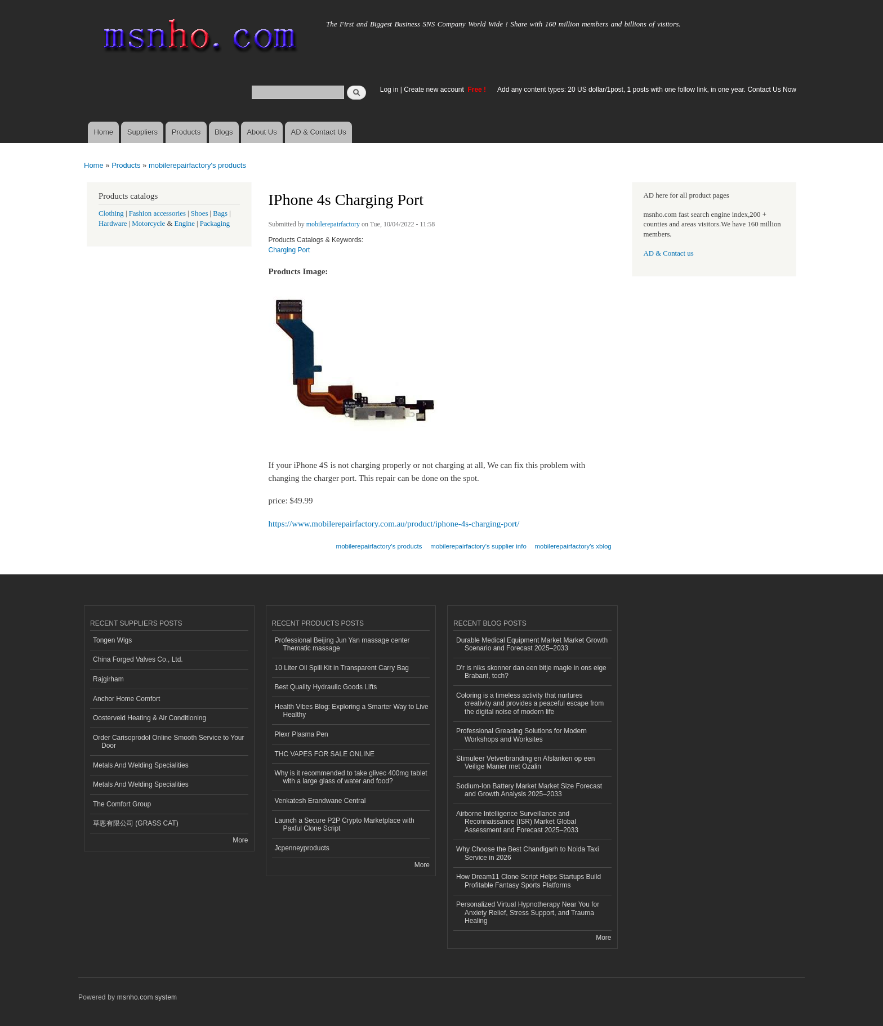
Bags (220, 213)
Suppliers (142, 132)
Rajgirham (108, 679)
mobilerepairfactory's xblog (573, 546)
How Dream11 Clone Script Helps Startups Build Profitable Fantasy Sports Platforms (528, 881)
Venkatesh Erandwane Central (320, 801)
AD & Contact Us (318, 132)
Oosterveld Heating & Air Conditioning (149, 718)
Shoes (199, 213)
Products (186, 132)
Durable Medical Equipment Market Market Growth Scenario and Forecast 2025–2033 (532, 644)
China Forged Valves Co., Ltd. (138, 659)
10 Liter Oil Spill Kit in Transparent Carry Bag (342, 668)
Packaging (215, 223)
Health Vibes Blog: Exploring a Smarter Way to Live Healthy (352, 711)
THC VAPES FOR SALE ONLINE (325, 754)
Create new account (435, 89)
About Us (262, 132)
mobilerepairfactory (333, 224)
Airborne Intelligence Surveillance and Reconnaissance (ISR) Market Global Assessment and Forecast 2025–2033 (517, 822)
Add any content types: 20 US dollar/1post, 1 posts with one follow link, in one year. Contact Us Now (646, 89)
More (240, 840)
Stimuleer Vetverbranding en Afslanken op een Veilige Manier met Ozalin (525, 762)
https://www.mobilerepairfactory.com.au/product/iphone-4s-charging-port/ (394, 523)
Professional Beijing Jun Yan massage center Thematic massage (342, 644)
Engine (185, 223)
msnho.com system (147, 997)
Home (103, 132)
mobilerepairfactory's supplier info (478, 546)
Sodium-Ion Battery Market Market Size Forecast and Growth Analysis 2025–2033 (529, 790)
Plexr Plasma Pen (301, 734)
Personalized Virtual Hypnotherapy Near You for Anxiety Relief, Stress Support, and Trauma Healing (527, 912)
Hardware (113, 223)
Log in (389, 89)
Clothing (111, 213)
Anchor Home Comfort (126, 699)
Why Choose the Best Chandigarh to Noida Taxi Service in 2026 (527, 853)
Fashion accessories (157, 213)
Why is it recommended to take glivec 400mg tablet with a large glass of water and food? (351, 777)
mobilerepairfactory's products (197, 165)
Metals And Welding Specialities (141, 765)
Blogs (224, 132)
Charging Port (289, 250)
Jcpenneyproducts (302, 848)
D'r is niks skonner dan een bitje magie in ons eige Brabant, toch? (531, 672)
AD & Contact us (669, 253)
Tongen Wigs (112, 640)
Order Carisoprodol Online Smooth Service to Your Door (168, 742)
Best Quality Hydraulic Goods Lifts (326, 687)
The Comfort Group (122, 804)
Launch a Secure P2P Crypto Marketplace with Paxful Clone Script (344, 824)
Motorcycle (148, 223)
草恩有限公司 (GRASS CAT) (136, 823)
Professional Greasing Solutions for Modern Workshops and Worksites (521, 735)
